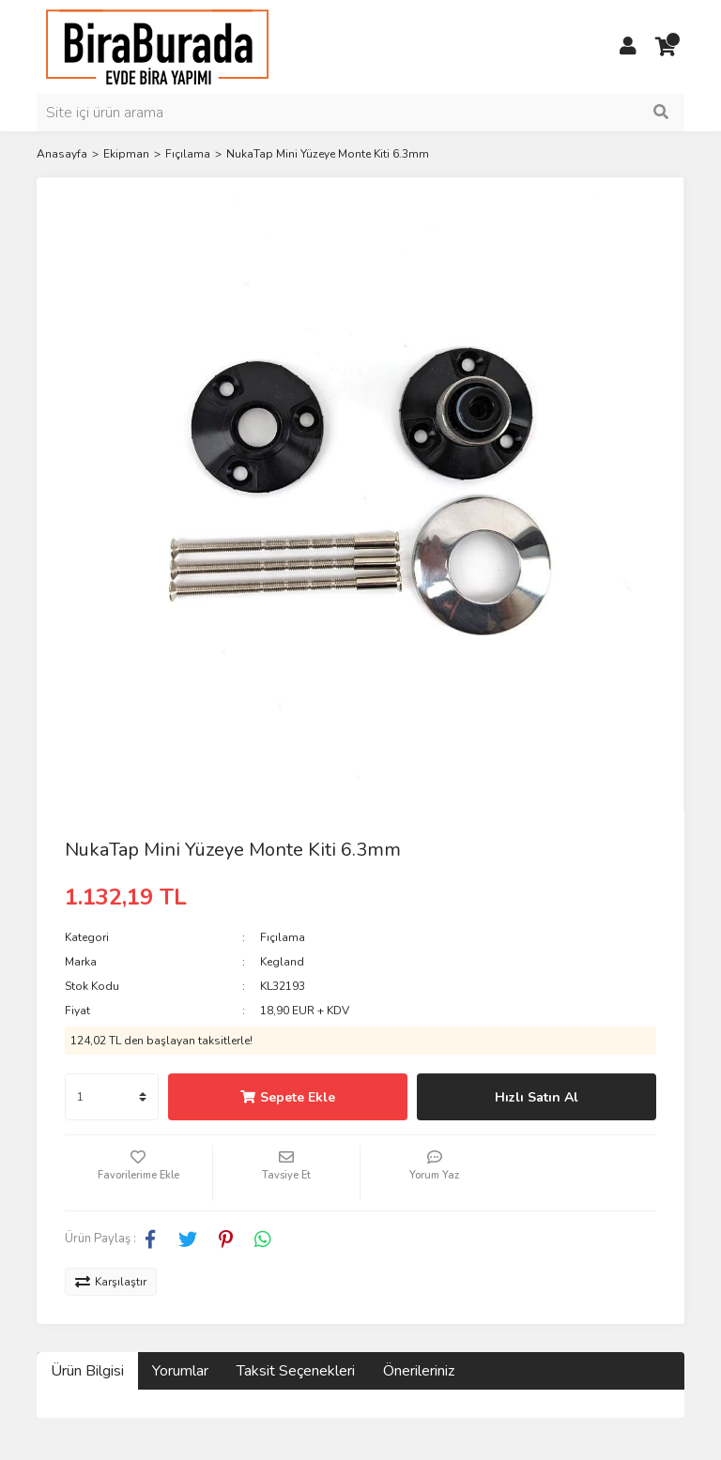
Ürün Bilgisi (87, 1371)
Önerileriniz (418, 1371)
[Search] (360, 112)
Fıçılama (282, 937)
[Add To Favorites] (138, 1173)
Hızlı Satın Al (536, 1097)
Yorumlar (180, 1371)
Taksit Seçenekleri (296, 1371)
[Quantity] (112, 1096)
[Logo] (157, 45)
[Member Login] (628, 47)
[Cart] (665, 47)
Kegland (282, 961)
